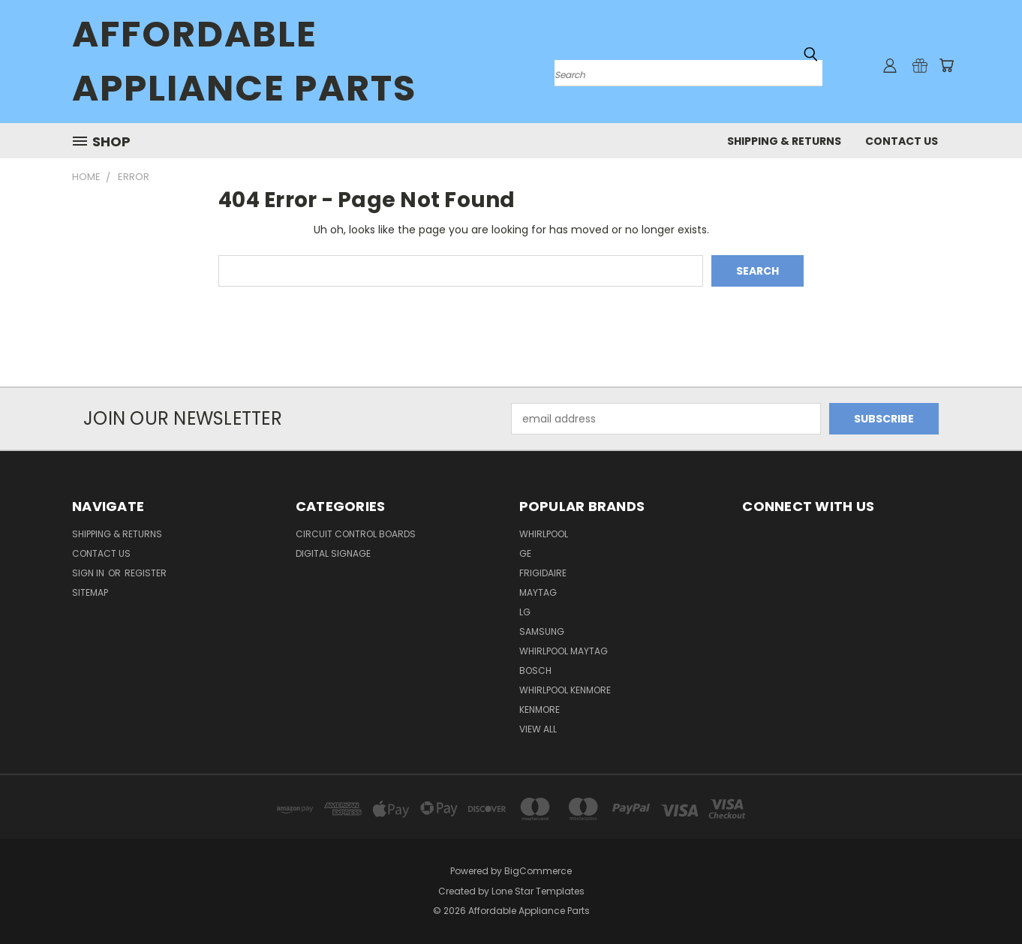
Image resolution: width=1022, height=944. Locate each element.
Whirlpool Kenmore (565, 690)
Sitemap (90, 592)
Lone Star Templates (538, 891)
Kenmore (539, 709)
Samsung (541, 631)
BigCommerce (538, 870)
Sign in (89, 573)
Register (146, 573)
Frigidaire (543, 573)
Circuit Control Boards (356, 534)
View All (538, 729)
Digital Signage (333, 553)
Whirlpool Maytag (563, 651)
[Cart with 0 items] (946, 65)
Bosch (535, 670)
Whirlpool (543, 534)
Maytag (538, 592)
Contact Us (901, 141)
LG (525, 612)
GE (525, 553)
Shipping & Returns (784, 141)
